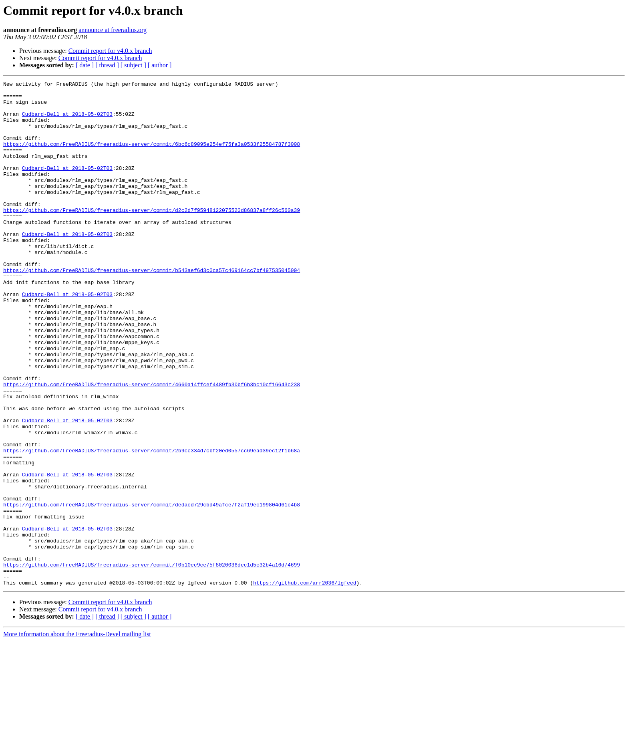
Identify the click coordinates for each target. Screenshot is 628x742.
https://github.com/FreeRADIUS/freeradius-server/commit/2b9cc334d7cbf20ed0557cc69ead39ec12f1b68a (151, 524)
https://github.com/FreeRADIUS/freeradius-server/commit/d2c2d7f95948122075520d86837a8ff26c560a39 (151, 236)
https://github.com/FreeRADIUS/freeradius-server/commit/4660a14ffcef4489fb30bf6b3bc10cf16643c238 (151, 445)
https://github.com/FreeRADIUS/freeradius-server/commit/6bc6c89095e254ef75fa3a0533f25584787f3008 (151, 157)
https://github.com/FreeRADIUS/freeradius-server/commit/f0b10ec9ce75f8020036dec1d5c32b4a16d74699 (151, 661)
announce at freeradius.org (112, 29)
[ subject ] (133, 65)
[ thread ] (107, 65)
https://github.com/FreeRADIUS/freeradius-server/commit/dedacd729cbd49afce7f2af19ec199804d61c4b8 (151, 589)
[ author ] (160, 65)
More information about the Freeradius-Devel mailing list (77, 735)
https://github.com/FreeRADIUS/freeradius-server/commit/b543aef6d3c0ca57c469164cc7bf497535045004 (151, 308)
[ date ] (85, 65)
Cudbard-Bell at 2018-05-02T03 (67, 121)
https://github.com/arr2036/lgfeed (304, 683)
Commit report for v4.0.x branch (110, 50)
